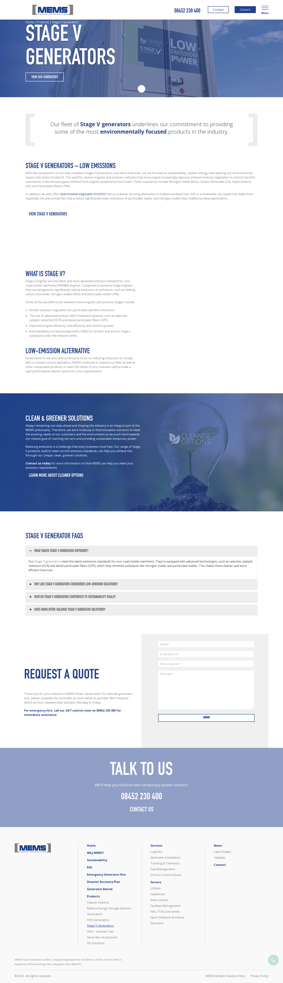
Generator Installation (165, 858)
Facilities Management (165, 906)
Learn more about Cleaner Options (56, 480)
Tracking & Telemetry (165, 863)
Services (156, 846)
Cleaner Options (98, 902)
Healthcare (157, 894)
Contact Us (141, 814)
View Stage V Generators (48, 219)
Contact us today (38, 468)
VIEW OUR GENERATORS (44, 77)
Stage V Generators (100, 926)
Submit (206, 719)
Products (93, 896)
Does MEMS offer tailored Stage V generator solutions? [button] (66, 614)
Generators (95, 914)
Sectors (155, 882)
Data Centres (159, 900)
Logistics (156, 852)
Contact (218, 10)
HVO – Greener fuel (100, 931)
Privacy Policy (259, 976)
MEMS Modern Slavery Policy (225, 976)
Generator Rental (100, 889)
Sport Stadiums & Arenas (167, 917)
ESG (89, 867)
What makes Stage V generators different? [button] (58, 555)
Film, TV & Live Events (165, 912)
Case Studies (222, 852)
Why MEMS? (95, 853)
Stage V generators (47, 566)
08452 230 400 (187, 11)
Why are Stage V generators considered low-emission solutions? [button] (73, 589)
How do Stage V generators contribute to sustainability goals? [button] (71, 601)
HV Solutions (96, 943)
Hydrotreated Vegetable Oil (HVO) (83, 199)
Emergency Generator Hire (106, 875)
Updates (219, 858)
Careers (245, 10)
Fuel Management (162, 869)
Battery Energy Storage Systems (109, 908)
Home (91, 846)
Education (157, 923)
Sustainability (97, 860)
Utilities (155, 888)
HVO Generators (98, 920)
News (218, 846)
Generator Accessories (102, 937)
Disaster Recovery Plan (103, 882)
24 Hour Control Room (165, 875)
